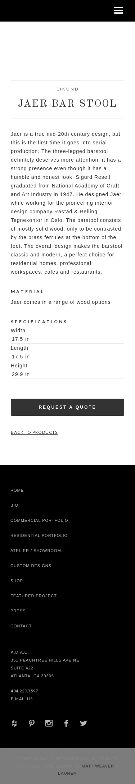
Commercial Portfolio (39, 520)
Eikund (68, 89)
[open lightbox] (25, 62)
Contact (21, 626)
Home (17, 490)
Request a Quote (67, 407)
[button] (119, 11)
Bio (14, 505)
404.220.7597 (24, 690)
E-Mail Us (22, 698)
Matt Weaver (99, 766)
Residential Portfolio (39, 535)
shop (16, 581)
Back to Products (34, 432)
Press (18, 611)
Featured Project (33, 596)
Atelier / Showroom (35, 550)
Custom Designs (30, 565)
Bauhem (67, 773)
